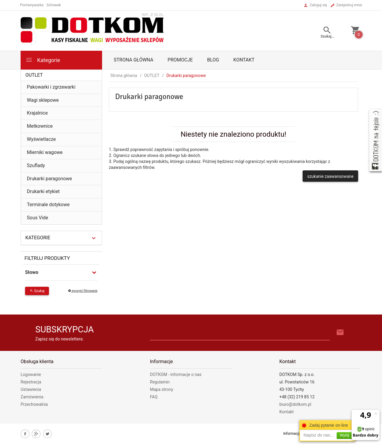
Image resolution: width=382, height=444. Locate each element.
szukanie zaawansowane (330, 176)
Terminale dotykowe (48, 204)
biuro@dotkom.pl (295, 404)
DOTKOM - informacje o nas (175, 374)
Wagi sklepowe (43, 100)
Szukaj (37, 291)
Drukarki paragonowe (49, 178)
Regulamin (160, 382)
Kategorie (42, 60)
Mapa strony (161, 389)
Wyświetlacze (41, 139)
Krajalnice (37, 113)
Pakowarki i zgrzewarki (51, 87)
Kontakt (244, 60)
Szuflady (36, 165)
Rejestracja (31, 382)
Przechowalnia (34, 404)
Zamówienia (32, 396)
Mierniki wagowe (45, 152)
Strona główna (133, 60)
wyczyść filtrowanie (83, 290)
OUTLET (34, 75)
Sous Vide (37, 218)
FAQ (154, 396)
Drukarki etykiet (43, 191)
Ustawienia (31, 389)
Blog (213, 60)
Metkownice (40, 126)
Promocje (180, 60)
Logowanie (31, 374)
